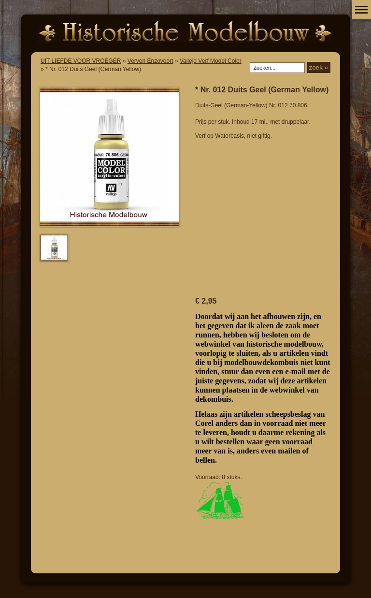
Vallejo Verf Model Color (211, 61)
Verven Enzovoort (150, 61)
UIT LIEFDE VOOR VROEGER (81, 61)
